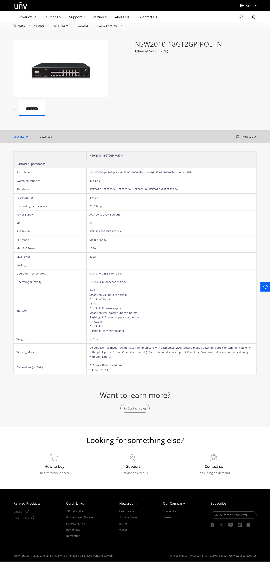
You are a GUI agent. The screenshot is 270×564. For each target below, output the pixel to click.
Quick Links (75, 505)
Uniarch (19, 514)
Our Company (174, 505)
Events (123, 526)
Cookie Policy (218, 558)
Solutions (51, 17)
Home (21, 27)
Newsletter (73, 538)
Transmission (60, 27)
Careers (168, 520)
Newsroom (128, 505)
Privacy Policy (198, 558)
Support (75, 17)
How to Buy (73, 532)
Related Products (27, 505)
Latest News (126, 514)
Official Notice (75, 514)
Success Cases (128, 520)
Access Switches (107, 27)
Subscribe (218, 505)
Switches (82, 27)
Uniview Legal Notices (79, 520)
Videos (123, 532)
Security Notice (75, 526)
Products (26, 17)
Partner (98, 17)
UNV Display (22, 520)
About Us (122, 17)
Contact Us (148, 17)
